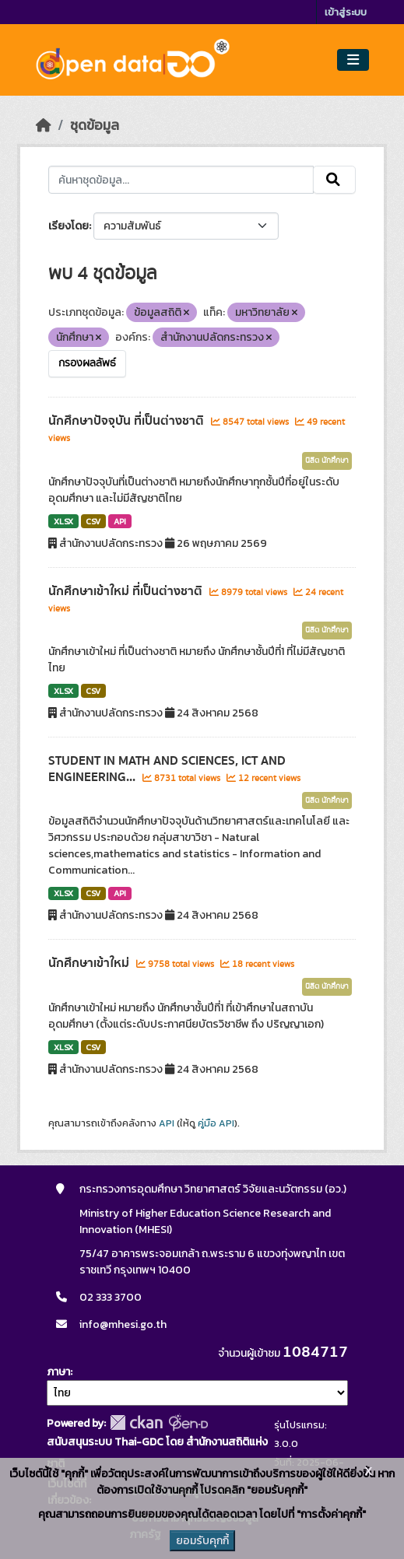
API (120, 521)
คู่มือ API (216, 1123)
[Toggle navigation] (353, 60)
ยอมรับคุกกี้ (202, 1541)
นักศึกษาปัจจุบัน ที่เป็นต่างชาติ (127, 421)
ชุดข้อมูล (94, 125)
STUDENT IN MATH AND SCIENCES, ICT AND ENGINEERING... (167, 769)
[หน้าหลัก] (43, 125)
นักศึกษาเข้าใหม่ (90, 963)
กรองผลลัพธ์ (87, 363)
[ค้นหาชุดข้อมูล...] (181, 180)
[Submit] (334, 180)
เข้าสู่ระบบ (346, 12)
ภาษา (58, 1372)
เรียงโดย (68, 226)
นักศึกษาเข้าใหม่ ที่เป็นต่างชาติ (127, 591)
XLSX (63, 521)
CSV (93, 521)
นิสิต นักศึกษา (327, 460)
